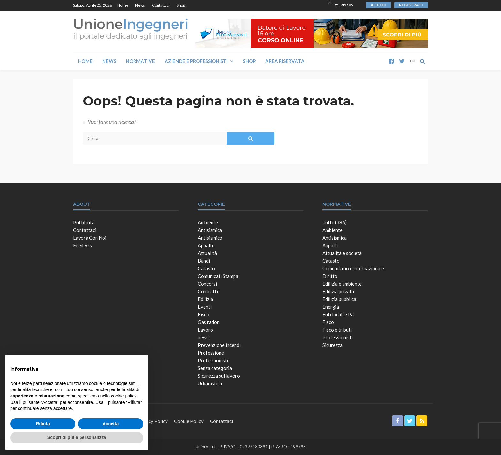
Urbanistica (210, 383)
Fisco (203, 314)
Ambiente (208, 222)
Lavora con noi (89, 238)
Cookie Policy (189, 421)
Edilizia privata (338, 291)
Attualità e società (342, 253)
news (203, 337)
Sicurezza (332, 345)
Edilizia (205, 299)
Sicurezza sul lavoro (219, 376)
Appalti (205, 245)
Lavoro (205, 330)
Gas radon (209, 322)
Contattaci (161, 5)
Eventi (205, 307)
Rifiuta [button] (43, 423)
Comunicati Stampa (218, 276)
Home (122, 5)
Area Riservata (284, 61)
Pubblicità (84, 222)
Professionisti (213, 360)
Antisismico (210, 238)
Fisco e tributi (337, 330)
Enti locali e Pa (338, 314)
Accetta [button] (111, 423)
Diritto (329, 276)
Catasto (206, 268)
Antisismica (210, 230)
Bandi (204, 261)
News (140, 5)
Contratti (208, 291)
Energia (330, 307)
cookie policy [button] (123, 395)
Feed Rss (82, 245)
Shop (181, 5)
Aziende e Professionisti (196, 61)
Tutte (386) (334, 222)
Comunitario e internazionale (353, 268)
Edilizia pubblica (339, 299)
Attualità (207, 253)
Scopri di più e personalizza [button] (76, 437)
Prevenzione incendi (219, 345)
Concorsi (207, 284)
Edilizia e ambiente (342, 284)
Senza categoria (215, 368)
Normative (140, 61)
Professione (211, 353)
